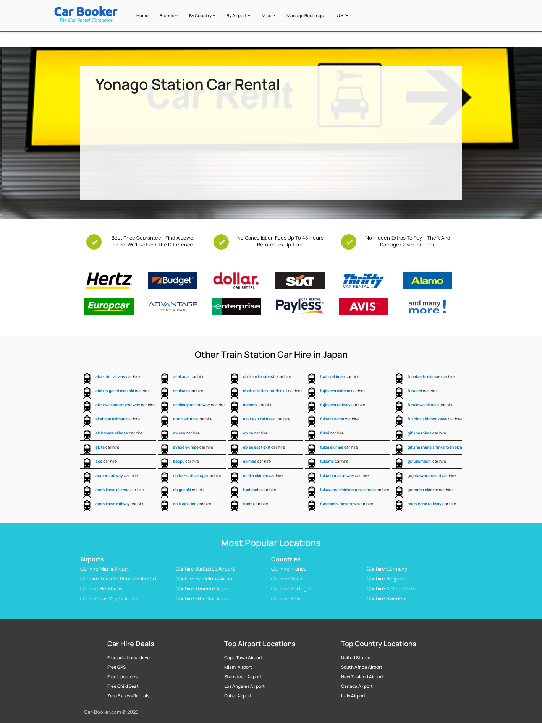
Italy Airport (353, 696)
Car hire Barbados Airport (205, 568)
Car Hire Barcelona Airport (206, 578)
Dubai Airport (238, 696)
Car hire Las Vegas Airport (110, 598)
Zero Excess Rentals (128, 696)
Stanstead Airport (243, 677)
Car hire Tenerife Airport (204, 588)
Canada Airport (357, 686)
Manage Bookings (305, 16)
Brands (169, 16)
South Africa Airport (361, 667)
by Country (202, 16)
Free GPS (116, 667)
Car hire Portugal (291, 588)
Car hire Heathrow (101, 588)
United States (355, 658)
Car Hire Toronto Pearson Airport (118, 578)
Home (142, 16)
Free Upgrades (122, 677)
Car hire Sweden (386, 598)
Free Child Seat (123, 686)
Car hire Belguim (386, 578)
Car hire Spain (287, 578)
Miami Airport (238, 667)
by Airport (239, 16)
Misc (268, 16)
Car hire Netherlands (391, 588)
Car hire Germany (387, 568)
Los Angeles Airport (244, 686)
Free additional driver (129, 658)
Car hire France (289, 568)
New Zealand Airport (362, 677)
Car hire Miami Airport (105, 568)
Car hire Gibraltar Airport (204, 598)
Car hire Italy (285, 598)
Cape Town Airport (243, 658)
